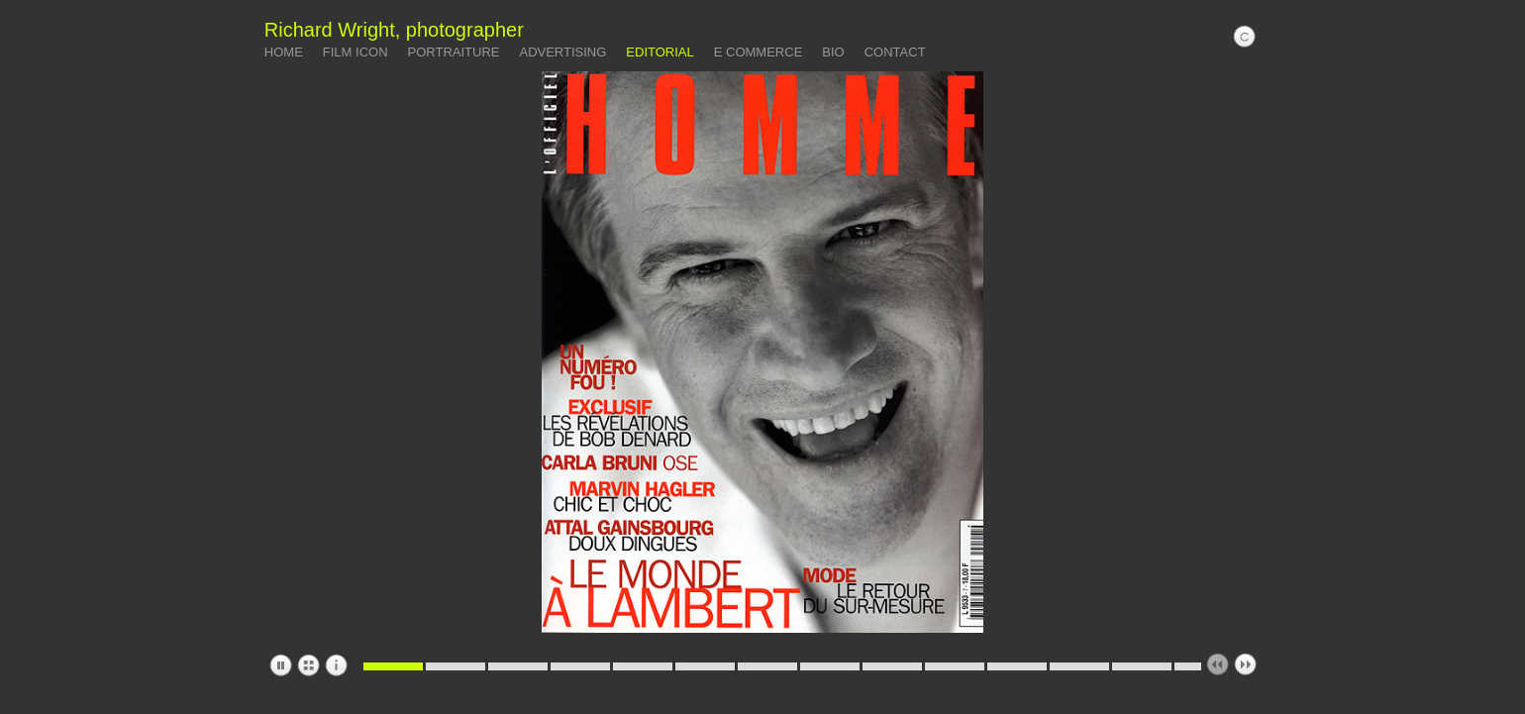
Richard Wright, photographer (394, 30)
